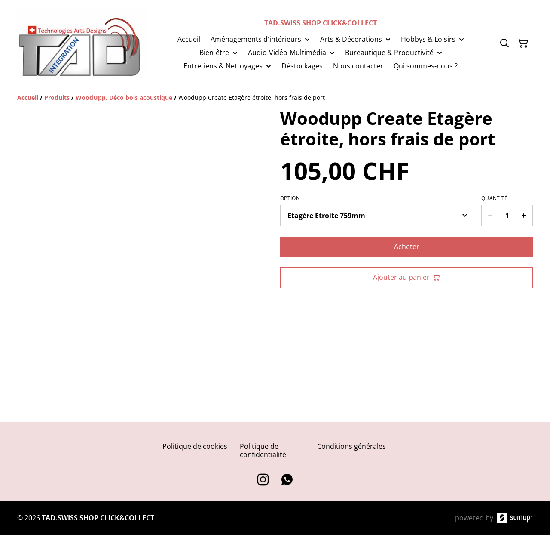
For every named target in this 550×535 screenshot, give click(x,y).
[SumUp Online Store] (515, 518)
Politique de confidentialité (263, 450)
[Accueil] (27, 97)
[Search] (504, 43)
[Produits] (57, 97)
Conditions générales (351, 446)
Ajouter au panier (406, 277)
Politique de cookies (194, 446)
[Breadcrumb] (275, 97)
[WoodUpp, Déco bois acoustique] (124, 97)
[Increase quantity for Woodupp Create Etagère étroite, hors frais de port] (524, 215)
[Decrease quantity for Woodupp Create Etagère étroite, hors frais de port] (490, 215)
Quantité (494, 198)
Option (290, 198)
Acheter (406, 246)
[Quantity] (507, 215)
